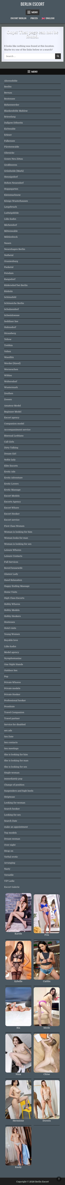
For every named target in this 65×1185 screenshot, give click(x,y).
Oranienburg (11, 261)
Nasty (7, 869)
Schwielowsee (12, 315)
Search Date (10, 821)
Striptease (9, 797)
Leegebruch (10, 207)
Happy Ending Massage (16, 586)
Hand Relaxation (13, 580)
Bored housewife (13, 568)
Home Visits (10, 592)
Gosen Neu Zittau (13, 159)
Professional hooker (15, 700)
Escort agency (11, 417)
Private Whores (12, 682)
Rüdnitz (8, 291)
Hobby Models (12, 610)
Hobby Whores (12, 604)
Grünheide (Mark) (14, 171)
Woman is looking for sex (18, 544)
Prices (34, 18)
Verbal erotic (11, 856)
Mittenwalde (11, 231)
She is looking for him (16, 754)
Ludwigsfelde (11, 213)
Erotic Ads (9, 471)
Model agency (11, 652)
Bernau (8, 92)
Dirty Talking (11, 447)
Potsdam (9, 273)
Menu (35, 12)
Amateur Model (12, 405)
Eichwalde (9, 128)
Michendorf (10, 225)
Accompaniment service (17, 429)
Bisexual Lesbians (14, 435)
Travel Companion (14, 712)
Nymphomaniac (13, 658)
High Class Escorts (14, 598)
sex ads (8, 730)
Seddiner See (11, 321)
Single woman (12, 772)
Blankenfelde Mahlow (16, 111)
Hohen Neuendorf (14, 183)
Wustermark (11, 387)
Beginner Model (12, 411)
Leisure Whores (12, 550)
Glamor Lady (11, 574)
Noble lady (10, 459)
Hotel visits (10, 628)
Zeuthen (8, 393)
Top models (10, 832)
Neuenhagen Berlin (14, 249)
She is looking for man (16, 760)
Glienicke (9, 152)
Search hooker (12, 808)
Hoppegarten (11, 189)
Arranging (9, 863)
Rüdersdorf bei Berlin (16, 285)
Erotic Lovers (11, 483)
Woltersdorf (10, 381)
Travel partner (12, 718)
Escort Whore (11, 507)
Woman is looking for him (18, 532)
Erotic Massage (12, 489)
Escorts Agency (12, 501)
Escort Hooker (12, 513)
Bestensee (9, 98)
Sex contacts (11, 742)
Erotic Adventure (13, 477)
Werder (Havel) (12, 363)
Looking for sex (12, 814)
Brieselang (10, 116)
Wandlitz (9, 357)
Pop (6, 676)
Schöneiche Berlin (14, 303)
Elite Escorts (11, 465)
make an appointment (16, 827)
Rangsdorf (9, 279)
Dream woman (12, 838)
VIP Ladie (9, 881)
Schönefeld (10, 297)
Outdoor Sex (11, 670)
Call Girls (9, 441)
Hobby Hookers (12, 616)
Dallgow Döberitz (13, 122)
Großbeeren (10, 165)
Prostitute (9, 706)
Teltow (7, 339)
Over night (10, 845)
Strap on (8, 851)
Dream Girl (10, 453)
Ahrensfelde (11, 80)
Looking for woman (14, 802)
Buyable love (11, 640)
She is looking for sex (15, 766)
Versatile (9, 875)
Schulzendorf (11, 309)
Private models (12, 688)
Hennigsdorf (11, 176)
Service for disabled (15, 724)
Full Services (11, 562)
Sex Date (9, 736)
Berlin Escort (32, 4)
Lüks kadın (10, 219)
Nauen (7, 243)
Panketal (9, 267)
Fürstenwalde (11, 146)
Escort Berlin (18, 18)
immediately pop (13, 778)
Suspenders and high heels (18, 790)
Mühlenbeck (11, 237)
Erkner (8, 135)
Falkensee (9, 141)
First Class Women (14, 526)
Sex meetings (11, 748)
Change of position (14, 784)
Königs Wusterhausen (16, 201)
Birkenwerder (11, 104)
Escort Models (12, 495)
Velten (7, 351)
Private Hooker (12, 694)
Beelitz (8, 86)
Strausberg (10, 333)
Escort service (12, 519)
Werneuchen (11, 369)
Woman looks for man (16, 538)
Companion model (14, 423)
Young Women (12, 634)
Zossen (8, 399)
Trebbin (8, 345)
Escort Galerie (12, 887)
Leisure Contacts (13, 556)
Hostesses (9, 622)
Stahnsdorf (10, 327)
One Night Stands (13, 664)
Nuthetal (9, 255)
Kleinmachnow (12, 195)
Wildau (8, 375)
